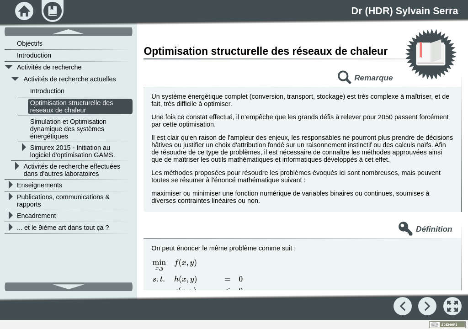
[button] (452, 306)
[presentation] (197, 288)
